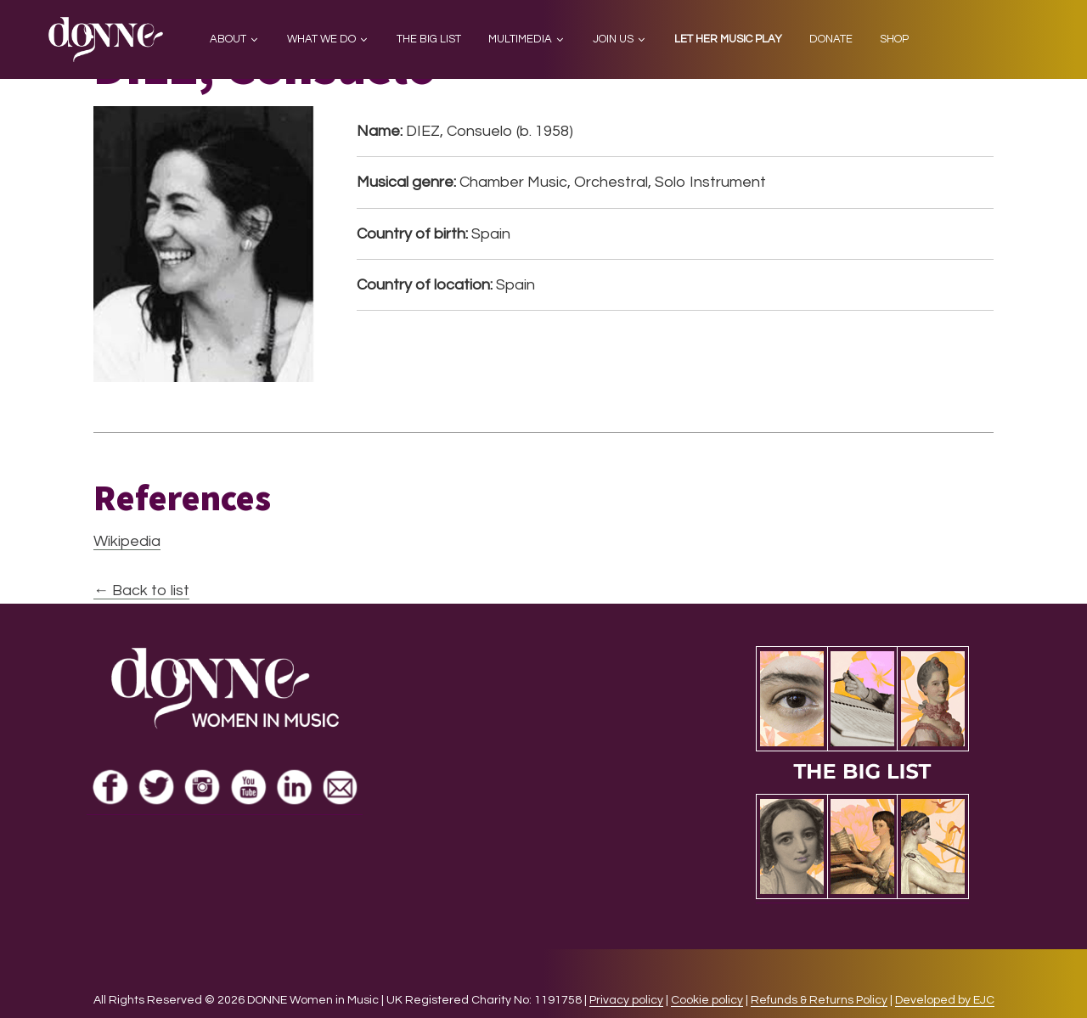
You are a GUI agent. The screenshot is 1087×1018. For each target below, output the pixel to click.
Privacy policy (626, 1000)
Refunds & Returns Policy (819, 1000)
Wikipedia (127, 541)
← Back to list (141, 590)
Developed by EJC (944, 1000)
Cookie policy (707, 1000)
